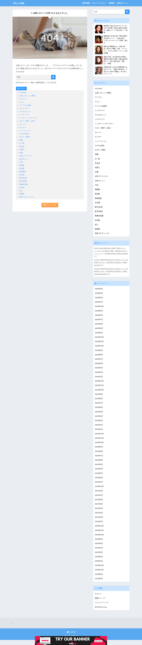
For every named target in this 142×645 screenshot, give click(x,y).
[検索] (53, 77)
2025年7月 (99, 321)
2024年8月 (99, 357)
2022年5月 (99, 468)
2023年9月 (99, 397)
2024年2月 (99, 375)
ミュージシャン (25, 130)
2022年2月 (99, 481)
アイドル (22, 99)
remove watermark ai (100, 276)
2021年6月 (99, 503)
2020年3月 (99, 557)
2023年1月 (99, 432)
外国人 (21, 149)
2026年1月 (99, 304)
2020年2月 (99, 561)
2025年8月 (99, 317)
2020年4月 (99, 552)
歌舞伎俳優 (23, 183)
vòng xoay (97, 267)
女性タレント (24, 158)
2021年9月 (99, 495)
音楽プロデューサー (26, 195)
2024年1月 (99, 379)
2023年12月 (99, 384)
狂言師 (21, 186)
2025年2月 (99, 335)
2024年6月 (99, 366)
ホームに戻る (50, 203)
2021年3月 (99, 517)
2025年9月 (99, 313)
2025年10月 (99, 308)
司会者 (21, 145)
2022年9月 (99, 450)
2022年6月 (99, 463)
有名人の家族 (20, 3)
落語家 (21, 192)
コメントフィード (101, 607)
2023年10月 (99, 392)
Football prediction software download (116, 255)
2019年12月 (99, 570)
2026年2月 (99, 299)
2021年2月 (99, 521)
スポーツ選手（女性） (27, 121)
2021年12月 (99, 490)
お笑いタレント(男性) (27, 96)
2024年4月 (99, 370)
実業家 (21, 164)
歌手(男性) (23, 180)
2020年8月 (99, 543)
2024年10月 (99, 348)
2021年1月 (99, 526)
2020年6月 (99, 548)
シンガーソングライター (28, 117)
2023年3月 (99, 424)
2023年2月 (99, 428)
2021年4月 (99, 512)
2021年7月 (99, 499)
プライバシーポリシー (99, 3)
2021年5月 (99, 508)
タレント (22, 124)
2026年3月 (99, 295)
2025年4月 (99, 330)
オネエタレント (25, 111)
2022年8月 (99, 455)
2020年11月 (99, 534)
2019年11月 (99, 574)
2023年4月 (99, 419)
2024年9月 (99, 353)
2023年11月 (99, 388)
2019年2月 (99, 583)
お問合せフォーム (122, 3)
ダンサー (22, 127)
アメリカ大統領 (25, 105)
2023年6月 (99, 410)
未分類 (21, 173)
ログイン (98, 599)
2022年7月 (99, 459)
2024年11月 (99, 344)
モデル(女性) (24, 133)
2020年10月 (99, 539)
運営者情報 (86, 3)
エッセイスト (24, 108)
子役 (21, 161)
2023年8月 (99, 401)
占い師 (21, 142)
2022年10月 (99, 446)
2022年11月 (99, 441)
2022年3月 (99, 477)
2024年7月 (99, 361)
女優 (21, 152)
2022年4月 (99, 472)
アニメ (21, 102)
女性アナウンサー (26, 155)
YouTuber (23, 93)
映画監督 (22, 170)
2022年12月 (99, 437)
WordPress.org (101, 612)
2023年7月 (99, 406)
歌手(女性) (23, 177)
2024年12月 (99, 339)
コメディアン (24, 114)
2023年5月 (99, 415)
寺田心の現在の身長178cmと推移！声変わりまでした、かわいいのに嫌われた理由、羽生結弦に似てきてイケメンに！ (110, 253)
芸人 (21, 189)
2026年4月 (99, 290)
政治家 (21, 167)
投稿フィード (100, 603)
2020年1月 (99, 566)
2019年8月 (99, 579)
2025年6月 (99, 326)
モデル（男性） (25, 136)
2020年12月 (99, 530)
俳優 (21, 139)
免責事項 (112, 3)
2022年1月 (99, 486)
